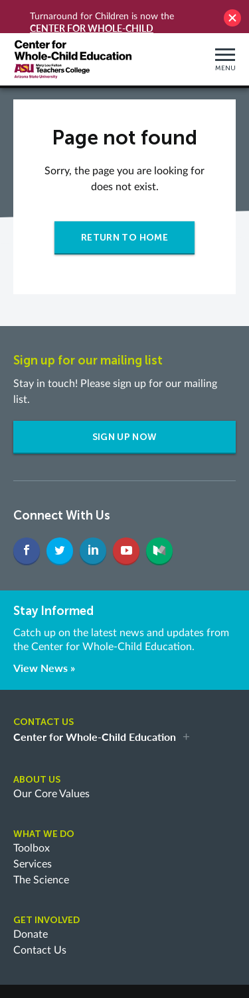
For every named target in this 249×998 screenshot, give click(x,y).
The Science (41, 855)
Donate (30, 909)
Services (32, 839)
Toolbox (31, 823)
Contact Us (39, 925)
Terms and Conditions (129, 978)
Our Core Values (51, 768)
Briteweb (124, 990)
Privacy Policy (47, 978)
